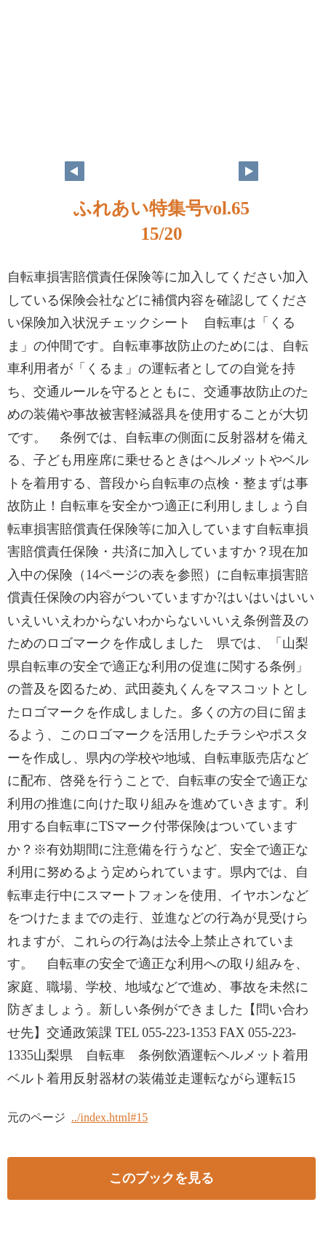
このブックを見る (161, 1178)
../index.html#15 (109, 1117)
